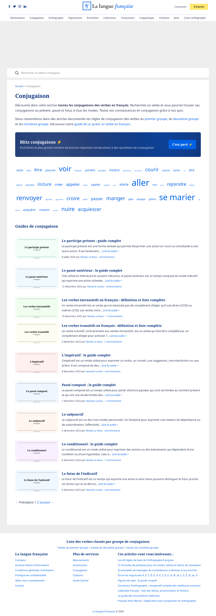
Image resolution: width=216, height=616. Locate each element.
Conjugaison (37, 17)
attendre (29, 184)
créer (59, 184)
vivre (114, 185)
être (38, 169)
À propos (20, 560)
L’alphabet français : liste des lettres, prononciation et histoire (153, 590)
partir (85, 185)
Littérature (109, 17)
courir (152, 169)
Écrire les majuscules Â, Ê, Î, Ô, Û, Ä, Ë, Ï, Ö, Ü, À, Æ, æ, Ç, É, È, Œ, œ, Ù (158, 575)
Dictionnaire (17, 17)
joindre (90, 170)
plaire (152, 199)
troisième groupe (35, 124)
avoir (19, 170)
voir (65, 168)
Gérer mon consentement (30, 580)
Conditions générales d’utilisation (34, 570)
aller (185, 171)
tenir (162, 185)
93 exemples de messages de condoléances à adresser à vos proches (157, 570)
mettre (114, 170)
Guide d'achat (80, 580)
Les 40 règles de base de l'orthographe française (145, 560)
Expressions (75, 17)
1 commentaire (114, 316)
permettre (127, 170)
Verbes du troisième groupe (142, 547)
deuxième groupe (186, 119)
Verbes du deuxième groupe (107, 547)
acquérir (29, 210)
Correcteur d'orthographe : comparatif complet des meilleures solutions (159, 585)
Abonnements (81, 560)
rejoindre (176, 184)
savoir (95, 184)
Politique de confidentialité (30, 575)
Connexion (180, 6)
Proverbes (93, 17)
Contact (19, 585)
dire (191, 170)
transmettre (138, 171)
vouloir (107, 185)
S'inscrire (199, 6)
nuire (68, 208)
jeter (130, 199)
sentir (176, 170)
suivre (166, 170)
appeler (73, 184)
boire (192, 185)
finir (155, 184)
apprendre (59, 199)
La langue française (103, 611)
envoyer (78, 170)
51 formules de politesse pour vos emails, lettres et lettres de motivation (159, 565)
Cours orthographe (195, 17)
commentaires (107, 256)
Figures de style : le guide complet (137, 580)
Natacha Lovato (95, 286)
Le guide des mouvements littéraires (139, 595)
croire (72, 198)
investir (44, 210)
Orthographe (55, 17)
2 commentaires (113, 341)
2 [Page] (38, 502)
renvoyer (29, 197)
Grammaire (128, 17)
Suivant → (46, 502)
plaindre (48, 199)
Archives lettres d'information (32, 565)
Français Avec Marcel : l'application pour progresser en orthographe (157, 600)
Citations (164, 17)
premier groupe (156, 119)
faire (29, 170)
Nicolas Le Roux (88, 256)
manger (115, 198)
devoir (19, 185)
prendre (102, 170)
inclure (44, 184)
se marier (177, 196)
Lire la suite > (110, 251)
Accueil (19, 86)
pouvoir (50, 170)
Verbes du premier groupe (73, 547)
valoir (85, 199)
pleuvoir (55, 210)
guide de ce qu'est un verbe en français (102, 124)
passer (97, 198)
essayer (141, 199)
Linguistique (147, 17)
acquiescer (89, 209)
